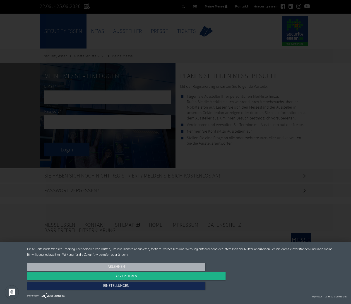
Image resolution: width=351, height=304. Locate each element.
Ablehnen (75, 287)
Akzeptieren (187, 287)
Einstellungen (299, 287)
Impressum (317, 296)
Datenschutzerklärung (335, 296)
